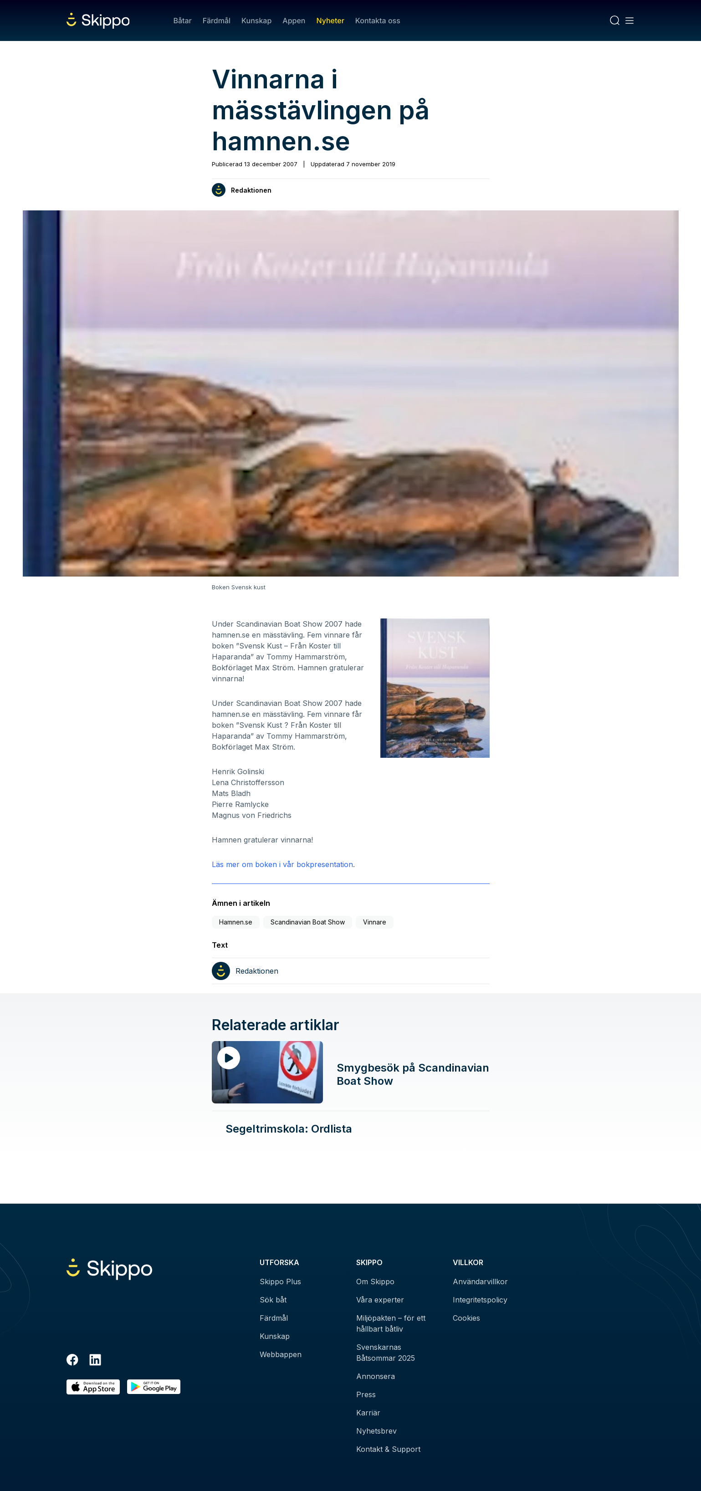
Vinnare (374, 922)
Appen (293, 20)
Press (366, 1394)
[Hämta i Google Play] (153, 1386)
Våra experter (380, 1299)
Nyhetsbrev (376, 1430)
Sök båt (273, 1299)
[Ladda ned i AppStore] (93, 1386)
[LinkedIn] (95, 1361)
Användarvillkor (480, 1281)
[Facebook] (72, 1361)
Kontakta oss (377, 20)
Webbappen (281, 1354)
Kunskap (256, 20)
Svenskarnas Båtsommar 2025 (385, 1353)
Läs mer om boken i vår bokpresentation (282, 864)
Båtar (182, 20)
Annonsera (375, 1376)
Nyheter (330, 20)
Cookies (466, 1317)
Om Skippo (375, 1281)
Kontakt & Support (388, 1449)
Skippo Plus (280, 1281)
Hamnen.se (235, 922)
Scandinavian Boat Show (308, 922)
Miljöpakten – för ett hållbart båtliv (390, 1323)
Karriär (368, 1412)
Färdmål (216, 20)
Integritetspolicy (480, 1299)
